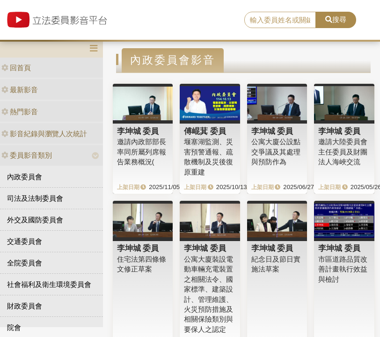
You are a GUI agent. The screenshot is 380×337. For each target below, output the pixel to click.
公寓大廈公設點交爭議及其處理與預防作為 (275, 152)
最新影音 (19, 90)
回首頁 (16, 68)
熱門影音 (19, 112)
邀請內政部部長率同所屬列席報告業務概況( (141, 152)
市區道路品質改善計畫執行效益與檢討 (342, 269)
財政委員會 (24, 306)
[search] (280, 20)
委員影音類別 (26, 155)
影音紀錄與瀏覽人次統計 (44, 134)
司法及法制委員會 (35, 198)
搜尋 (335, 19)
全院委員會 (24, 263)
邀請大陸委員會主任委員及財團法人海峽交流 (342, 152)
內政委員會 (24, 177)
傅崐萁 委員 (205, 131)
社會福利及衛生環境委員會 (49, 284)
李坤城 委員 (138, 131)
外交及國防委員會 (35, 220)
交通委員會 (24, 241)
